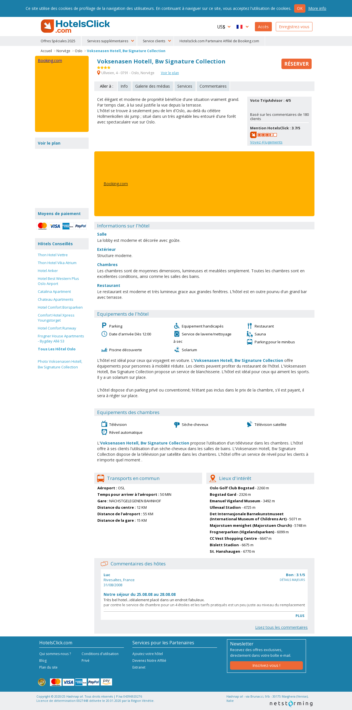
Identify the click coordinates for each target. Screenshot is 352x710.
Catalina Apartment (54, 291)
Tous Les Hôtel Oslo (57, 348)
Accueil (46, 50)
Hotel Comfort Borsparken (60, 307)
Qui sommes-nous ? (55, 653)
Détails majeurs (292, 580)
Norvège (63, 50)
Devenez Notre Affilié (149, 660)
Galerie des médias (152, 86)
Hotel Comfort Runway (57, 328)
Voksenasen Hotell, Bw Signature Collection (126, 50)
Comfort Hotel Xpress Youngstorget (56, 318)
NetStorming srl (291, 703)
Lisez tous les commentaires (281, 627)
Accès (263, 26)
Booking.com (116, 183)
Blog (43, 660)
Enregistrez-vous (294, 26)
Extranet (138, 667)
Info (124, 86)
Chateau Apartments (55, 299)
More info (317, 8)
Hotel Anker (48, 270)
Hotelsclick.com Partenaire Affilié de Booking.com (219, 41)
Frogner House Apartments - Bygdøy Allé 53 (61, 338)
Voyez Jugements (266, 142)
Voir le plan (170, 72)
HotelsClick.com (76, 26)
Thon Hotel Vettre (53, 254)
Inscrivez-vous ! (266, 665)
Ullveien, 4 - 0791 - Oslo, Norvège (126, 72)
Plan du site (48, 667)
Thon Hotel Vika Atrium (57, 262)
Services (184, 86)
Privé (85, 660)
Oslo (78, 50)
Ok (300, 8)
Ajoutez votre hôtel (147, 653)
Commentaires (213, 86)
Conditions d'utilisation (100, 653)
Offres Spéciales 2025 (58, 41)
